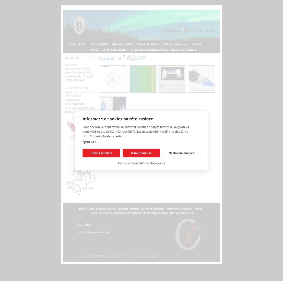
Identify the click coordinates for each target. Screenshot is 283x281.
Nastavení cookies (182, 153)
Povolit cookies (101, 153)
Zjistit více (89, 142)
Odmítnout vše (141, 153)
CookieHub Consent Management (147, 162)
